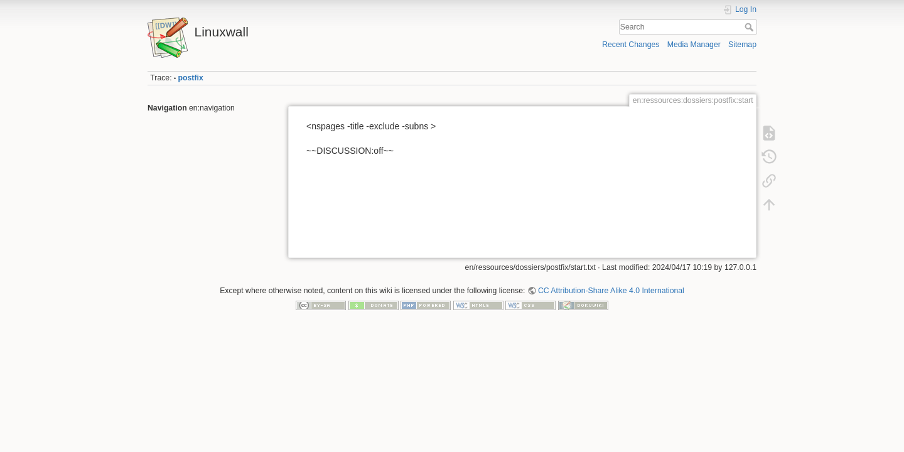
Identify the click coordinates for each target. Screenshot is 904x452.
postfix (190, 77)
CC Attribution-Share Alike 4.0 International (611, 290)
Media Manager (694, 44)
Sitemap (742, 44)
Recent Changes (630, 44)
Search (750, 27)
